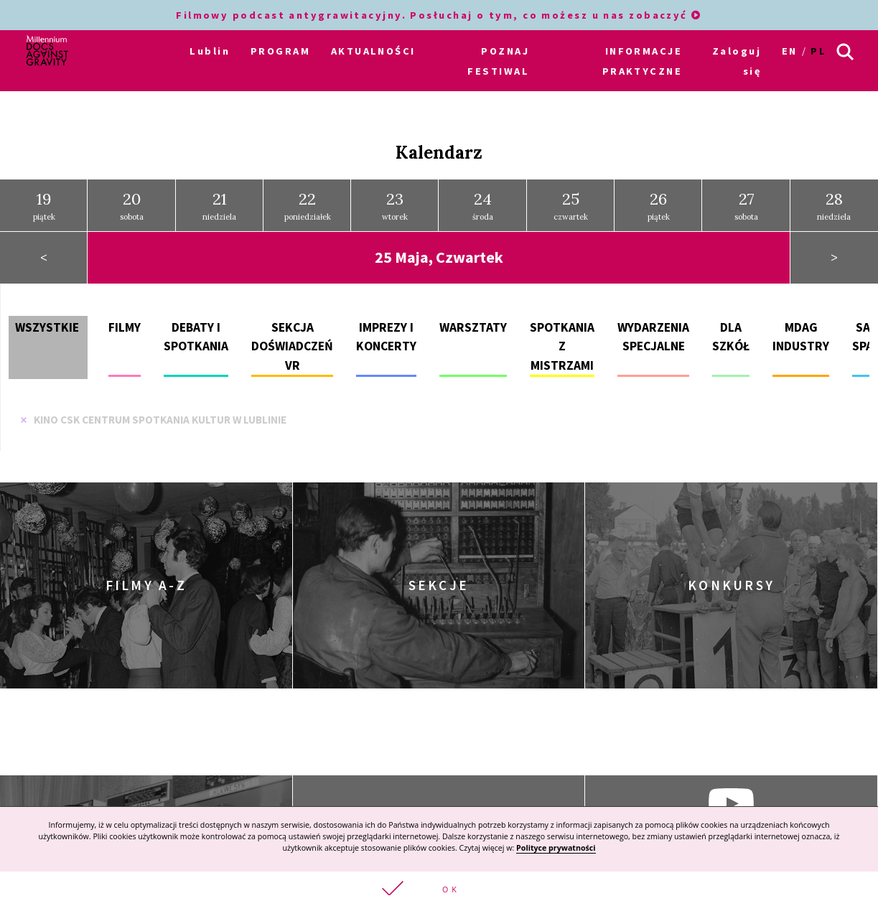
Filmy (124, 327)
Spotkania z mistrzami (562, 346)
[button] (439, 889)
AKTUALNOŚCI (373, 51)
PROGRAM (280, 51)
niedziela (219, 205)
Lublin (210, 51)
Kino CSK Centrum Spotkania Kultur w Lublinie (153, 419)
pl (818, 51)
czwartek (571, 205)
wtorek (395, 205)
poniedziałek (307, 205)
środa (482, 205)
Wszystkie (47, 327)
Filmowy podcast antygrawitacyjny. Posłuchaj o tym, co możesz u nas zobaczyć (439, 15)
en (790, 51)
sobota (132, 205)
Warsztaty (473, 327)
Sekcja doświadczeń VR (292, 346)
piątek (44, 205)
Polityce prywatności (555, 848)
